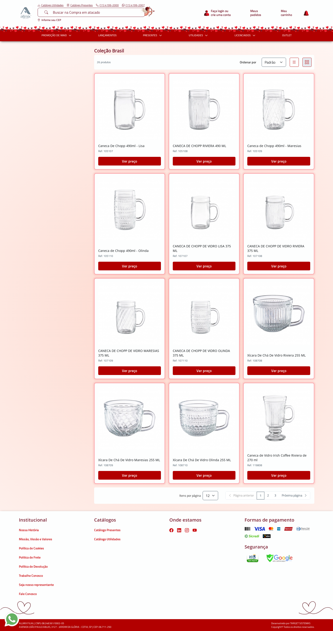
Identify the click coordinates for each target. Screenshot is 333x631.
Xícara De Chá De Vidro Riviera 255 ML (276, 355)
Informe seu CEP (49, 20)
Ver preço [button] (129, 161)
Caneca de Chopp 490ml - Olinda (123, 250)
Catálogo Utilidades (51, 5)
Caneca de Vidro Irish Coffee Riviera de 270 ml (277, 457)
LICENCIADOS (245, 35)
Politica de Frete (30, 557)
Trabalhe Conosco (31, 575)
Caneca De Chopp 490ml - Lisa (121, 146)
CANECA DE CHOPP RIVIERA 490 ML (199, 146)
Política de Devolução (33, 566)
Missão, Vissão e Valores (35, 539)
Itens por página (190, 496)
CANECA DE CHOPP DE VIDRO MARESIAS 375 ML (128, 353)
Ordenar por (248, 62)
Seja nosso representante (36, 584)
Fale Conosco (28, 593)
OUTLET (287, 35)
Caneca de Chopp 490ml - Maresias (274, 146)
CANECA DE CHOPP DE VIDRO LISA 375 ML (202, 248)
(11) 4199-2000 (107, 5)
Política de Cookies (31, 548)
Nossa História (29, 530)
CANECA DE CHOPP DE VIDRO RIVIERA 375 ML (275, 248)
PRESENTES (153, 35)
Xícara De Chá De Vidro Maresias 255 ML (129, 460)
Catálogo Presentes (80, 5)
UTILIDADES (199, 35)
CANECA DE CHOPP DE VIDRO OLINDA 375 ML (201, 353)
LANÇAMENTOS (107, 35)
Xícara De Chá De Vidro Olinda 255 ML (202, 460)
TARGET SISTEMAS (300, 623)
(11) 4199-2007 (133, 5)
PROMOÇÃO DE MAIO (56, 35)
